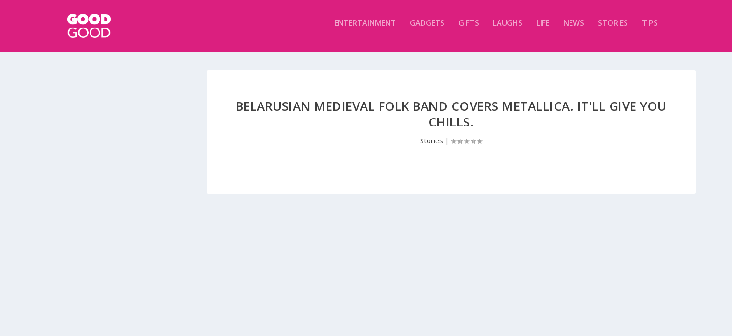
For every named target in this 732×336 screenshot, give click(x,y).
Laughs (507, 29)
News (573, 29)
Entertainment (365, 29)
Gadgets (427, 29)
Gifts (468, 29)
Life (542, 29)
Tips (650, 29)
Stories (613, 29)
